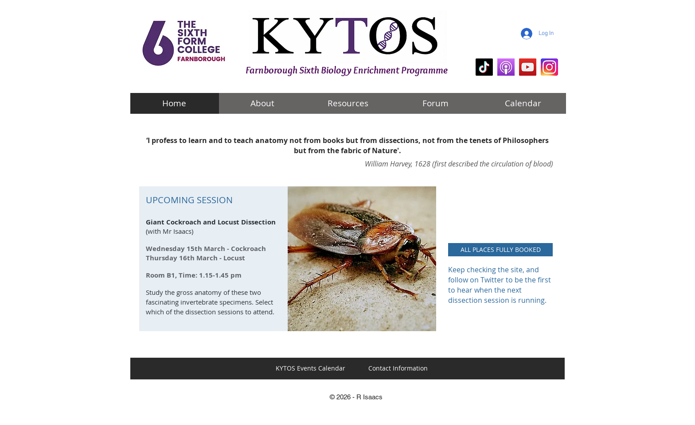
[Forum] (435, 103)
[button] (500, 249)
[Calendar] (523, 103)
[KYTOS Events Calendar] (310, 368)
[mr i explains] (527, 67)
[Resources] (348, 103)
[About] (262, 103)
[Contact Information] (398, 368)
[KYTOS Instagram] (549, 67)
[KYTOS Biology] (484, 67)
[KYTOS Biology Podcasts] (506, 67)
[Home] (174, 103)
